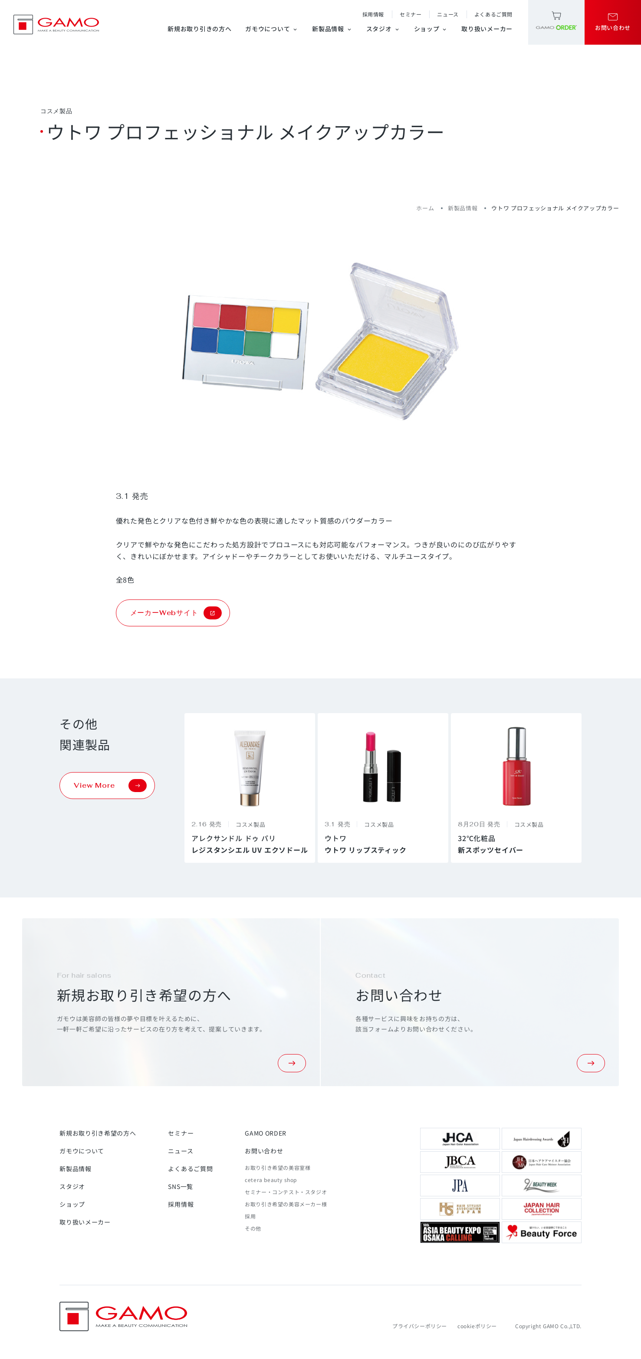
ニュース (447, 14)
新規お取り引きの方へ (199, 28)
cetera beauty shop (271, 1179)
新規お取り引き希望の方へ (97, 1133)
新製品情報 (332, 28)
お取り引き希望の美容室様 (277, 1167)
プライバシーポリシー (419, 1326)
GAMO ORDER (265, 1133)
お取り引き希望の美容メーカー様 (286, 1204)
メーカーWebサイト (176, 612)
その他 (253, 1228)
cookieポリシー (477, 1326)
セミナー (410, 14)
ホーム (425, 208)
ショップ (431, 28)
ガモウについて (271, 28)
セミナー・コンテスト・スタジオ (286, 1191)
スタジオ (383, 28)
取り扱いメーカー (487, 28)
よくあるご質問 (493, 14)
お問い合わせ (264, 1150)
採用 (250, 1216)
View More (110, 785)
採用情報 (373, 14)
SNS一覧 (180, 1186)
